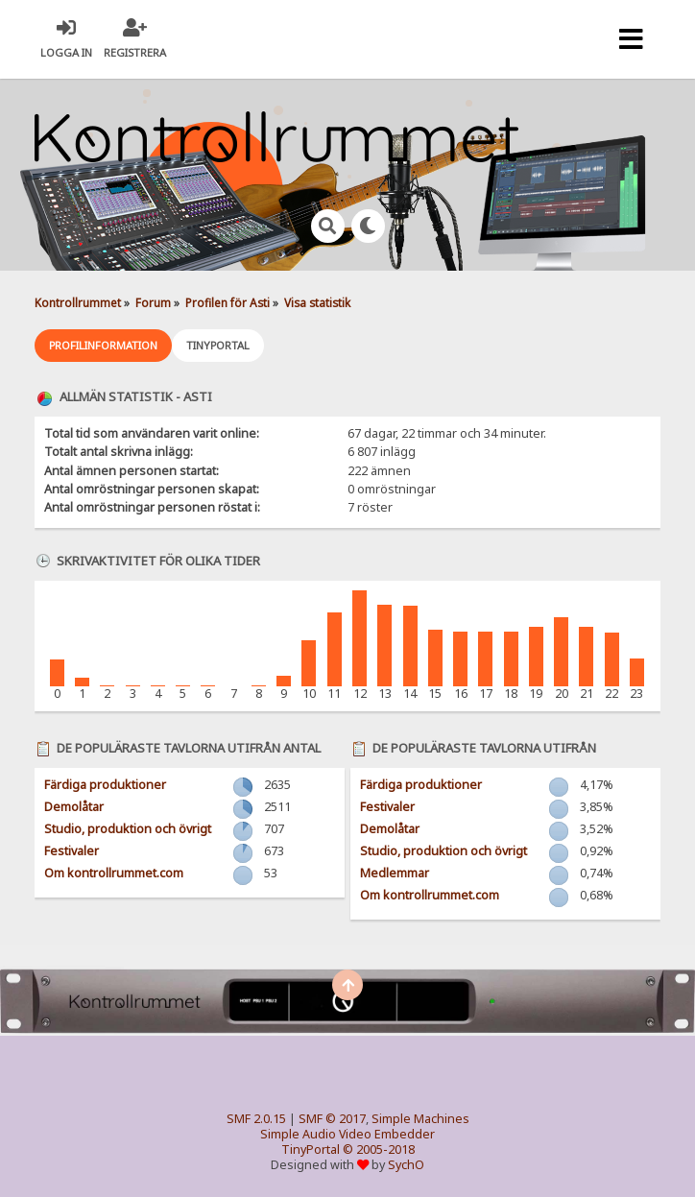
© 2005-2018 (379, 1149)
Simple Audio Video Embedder (347, 1134)
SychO (406, 1165)
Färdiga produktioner (105, 785)
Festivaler (71, 851)
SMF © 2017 (332, 1119)
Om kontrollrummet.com (113, 873)
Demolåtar (74, 807)
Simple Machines (420, 1119)
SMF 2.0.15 (256, 1119)
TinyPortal (310, 1149)
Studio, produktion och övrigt (127, 829)
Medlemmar (394, 873)
